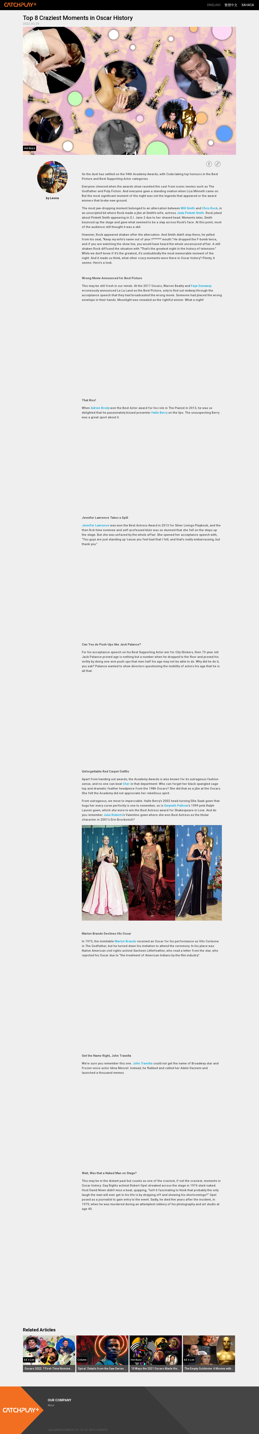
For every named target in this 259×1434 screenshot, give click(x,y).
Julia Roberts (113, 815)
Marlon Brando (125, 941)
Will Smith (188, 208)
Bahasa (248, 5)
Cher (126, 784)
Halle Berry (159, 412)
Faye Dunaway (201, 286)
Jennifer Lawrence (95, 525)
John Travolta (142, 1063)
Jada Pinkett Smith (190, 213)
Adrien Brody (100, 408)
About (51, 1405)
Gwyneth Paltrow (176, 805)
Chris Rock (210, 208)
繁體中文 (230, 5)
